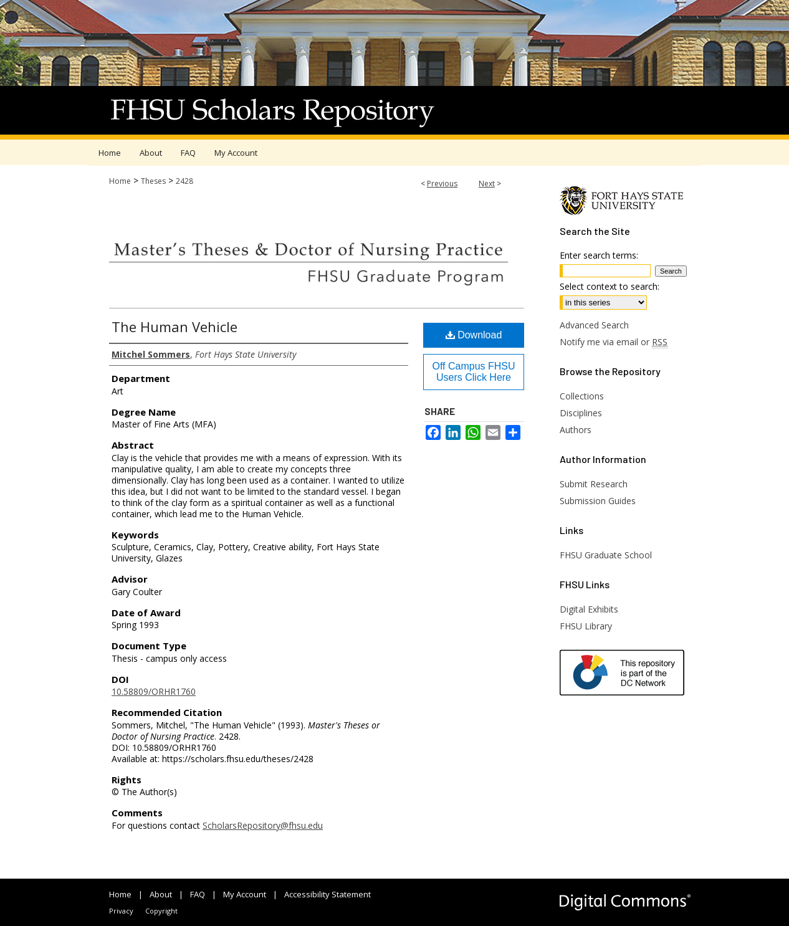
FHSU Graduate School (606, 555)
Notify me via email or (613, 342)
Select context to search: (609, 286)
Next (487, 183)
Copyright (161, 910)
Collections (582, 396)
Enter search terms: (599, 255)
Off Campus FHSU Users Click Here (473, 372)
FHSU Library (586, 626)
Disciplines (581, 413)
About (161, 894)
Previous (442, 183)
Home (120, 181)
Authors (575, 430)
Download (474, 335)
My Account (244, 894)
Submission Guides (598, 501)
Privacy (121, 910)
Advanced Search (594, 325)
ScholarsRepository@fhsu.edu (263, 825)
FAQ (197, 894)
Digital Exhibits (589, 609)
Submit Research (594, 484)
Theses (153, 181)
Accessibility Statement (327, 894)
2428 (184, 181)
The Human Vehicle (174, 326)
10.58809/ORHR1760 (154, 691)
